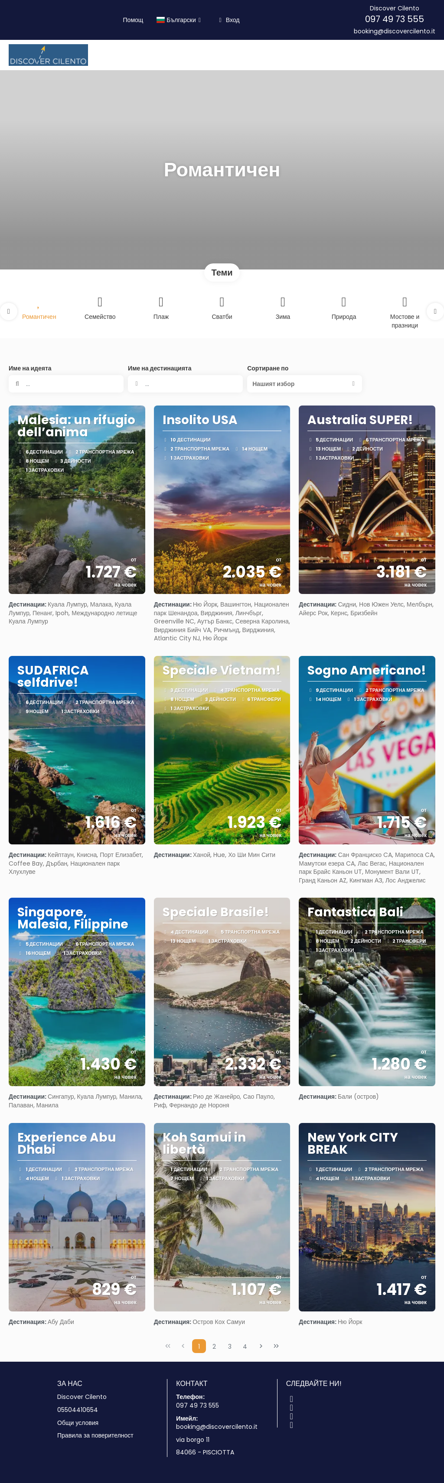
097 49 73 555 (394, 19)
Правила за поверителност (95, 1435)
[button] (8, 311)
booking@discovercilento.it (394, 31)
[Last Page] (276, 1346)
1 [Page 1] (199, 1346)
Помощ (133, 20)
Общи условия (77, 1423)
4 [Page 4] (245, 1346)
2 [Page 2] (214, 1346)
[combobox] (185, 384)
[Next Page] (261, 1346)
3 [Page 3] (230, 1346)
